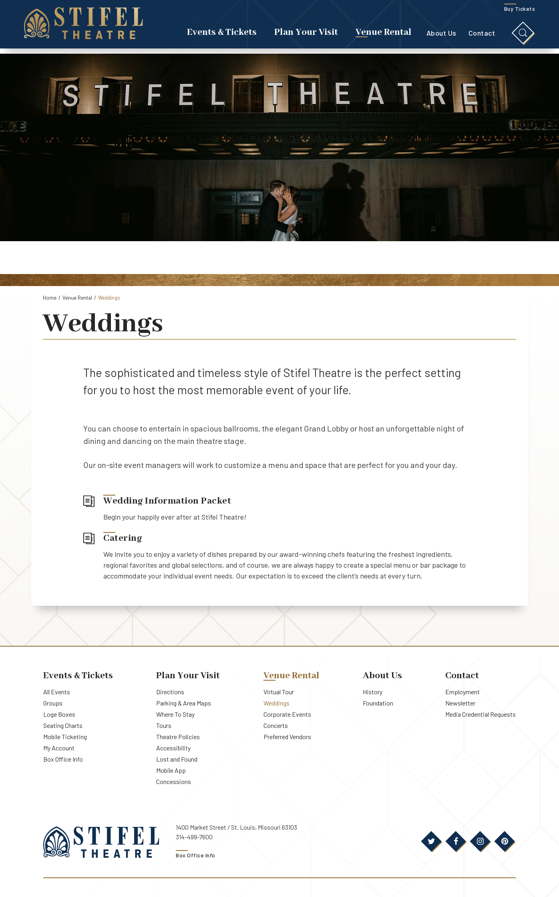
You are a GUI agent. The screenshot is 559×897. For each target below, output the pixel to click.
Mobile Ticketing (65, 736)
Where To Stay (175, 714)
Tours (163, 725)
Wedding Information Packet (167, 501)
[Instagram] (480, 841)
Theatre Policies (178, 736)
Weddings (276, 703)
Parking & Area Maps (183, 703)
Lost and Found (176, 759)
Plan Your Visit (306, 35)
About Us (441, 35)
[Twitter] (431, 841)
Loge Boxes (59, 714)
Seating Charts (62, 725)
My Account (58, 748)
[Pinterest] (504, 841)
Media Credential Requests (480, 714)
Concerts (275, 725)
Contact (482, 35)
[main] (279, 350)
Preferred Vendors (287, 736)
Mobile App (171, 770)
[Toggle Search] (523, 36)
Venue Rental (384, 35)
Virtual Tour (278, 691)
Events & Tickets (222, 35)
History (372, 691)
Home (49, 297)
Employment (462, 691)
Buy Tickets (519, 11)
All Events (56, 691)
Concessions (173, 781)
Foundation (378, 703)
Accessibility (173, 748)
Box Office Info (63, 759)
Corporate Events (287, 714)
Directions (170, 691)
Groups (52, 703)
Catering (122, 538)
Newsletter (460, 703)
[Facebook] (455, 841)
